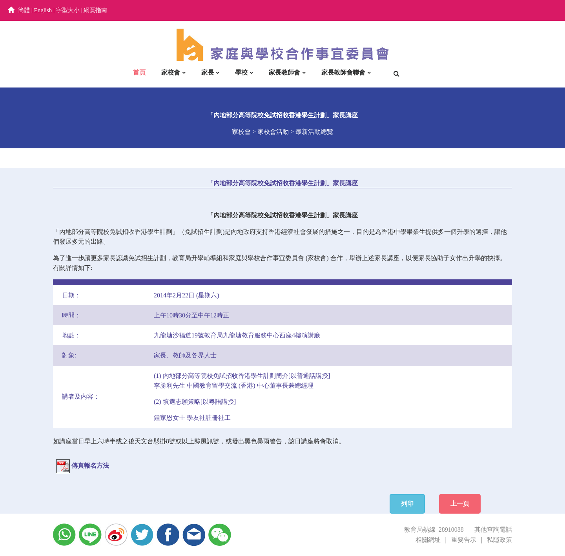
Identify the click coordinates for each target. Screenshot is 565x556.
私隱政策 (499, 539)
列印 (407, 503)
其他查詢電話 (493, 529)
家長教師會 (284, 72)
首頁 (139, 72)
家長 (207, 72)
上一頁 (459, 503)
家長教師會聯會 (343, 72)
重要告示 (463, 539)
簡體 (24, 10)
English (43, 10)
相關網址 (428, 539)
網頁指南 (95, 10)
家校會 (170, 72)
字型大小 (68, 10)
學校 (241, 72)
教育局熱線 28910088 (434, 529)
